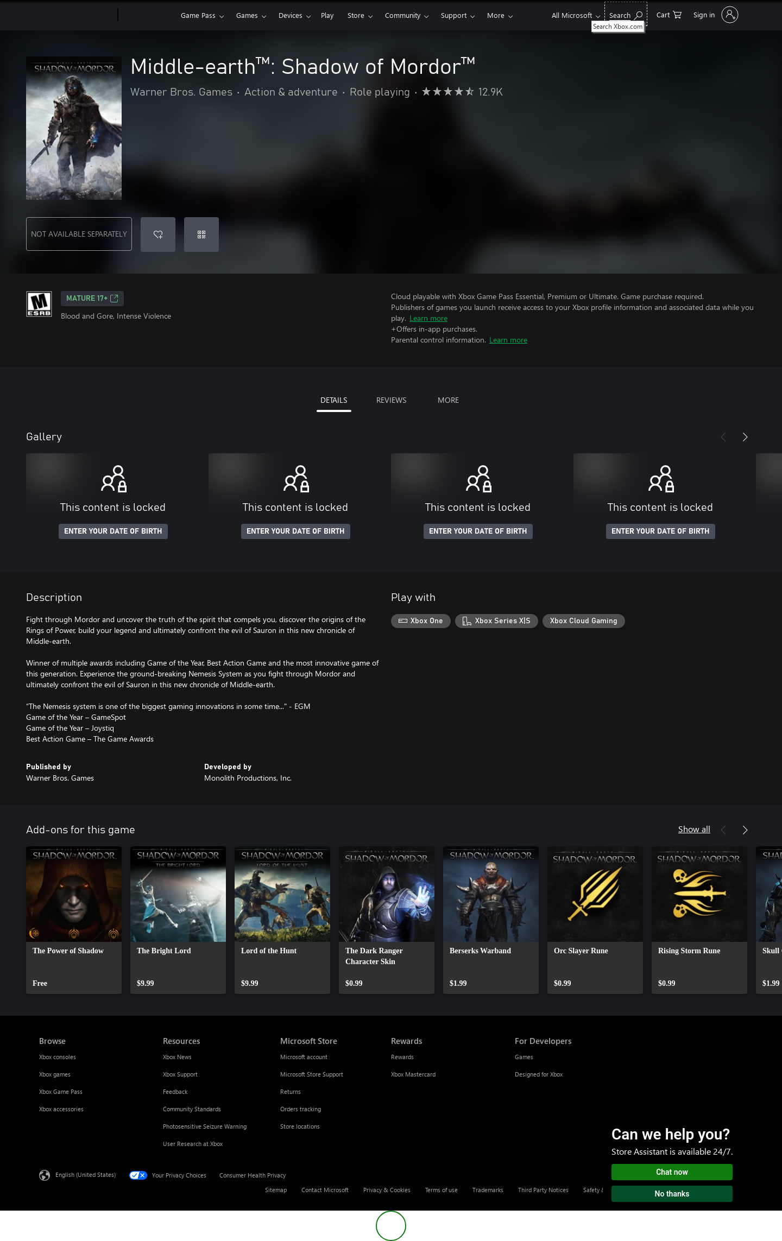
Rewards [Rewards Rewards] (402, 1056)
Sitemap (276, 1189)
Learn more (428, 318)
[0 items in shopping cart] (669, 14)
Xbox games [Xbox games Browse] (55, 1074)
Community (402, 15)
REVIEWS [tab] (391, 400)
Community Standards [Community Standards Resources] (192, 1108)
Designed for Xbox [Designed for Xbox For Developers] (539, 1074)
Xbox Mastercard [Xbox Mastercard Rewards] (413, 1074)
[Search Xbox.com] (625, 14)
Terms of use (441, 1189)
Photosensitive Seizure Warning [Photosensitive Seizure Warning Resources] (205, 1126)
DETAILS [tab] (333, 400)
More (495, 15)
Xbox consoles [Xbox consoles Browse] (57, 1056)
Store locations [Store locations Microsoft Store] (300, 1126)
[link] (74, 920)
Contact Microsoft (325, 1189)
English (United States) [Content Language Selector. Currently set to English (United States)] (85, 1174)
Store (356, 15)
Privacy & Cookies (387, 1189)
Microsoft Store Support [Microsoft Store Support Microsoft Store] (311, 1074)
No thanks (672, 1193)
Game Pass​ (198, 15)
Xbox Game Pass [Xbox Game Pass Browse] (61, 1091)
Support (453, 15)
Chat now (672, 1172)
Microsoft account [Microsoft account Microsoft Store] (303, 1056)
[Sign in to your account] (715, 15)
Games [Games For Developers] (524, 1056)
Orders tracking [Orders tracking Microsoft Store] (300, 1108)
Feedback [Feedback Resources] (175, 1091)
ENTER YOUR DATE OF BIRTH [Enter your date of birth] (113, 531)
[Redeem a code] (201, 234)
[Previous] (723, 437)
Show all (694, 828)
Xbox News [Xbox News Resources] (177, 1056)
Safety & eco (600, 1189)
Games (247, 15)
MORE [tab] (448, 400)
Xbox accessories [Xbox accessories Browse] (61, 1108)
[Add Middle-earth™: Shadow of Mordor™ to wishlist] (158, 234)
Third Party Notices (543, 1189)
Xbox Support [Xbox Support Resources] (180, 1074)
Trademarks (487, 1189)
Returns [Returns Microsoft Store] (290, 1091)
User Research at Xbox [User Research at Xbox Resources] (193, 1143)
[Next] (745, 437)
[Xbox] (148, 15)
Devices (290, 15)
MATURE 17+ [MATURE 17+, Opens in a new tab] (92, 298)
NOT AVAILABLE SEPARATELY (79, 234)
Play (327, 15)
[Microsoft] (76, 15)
